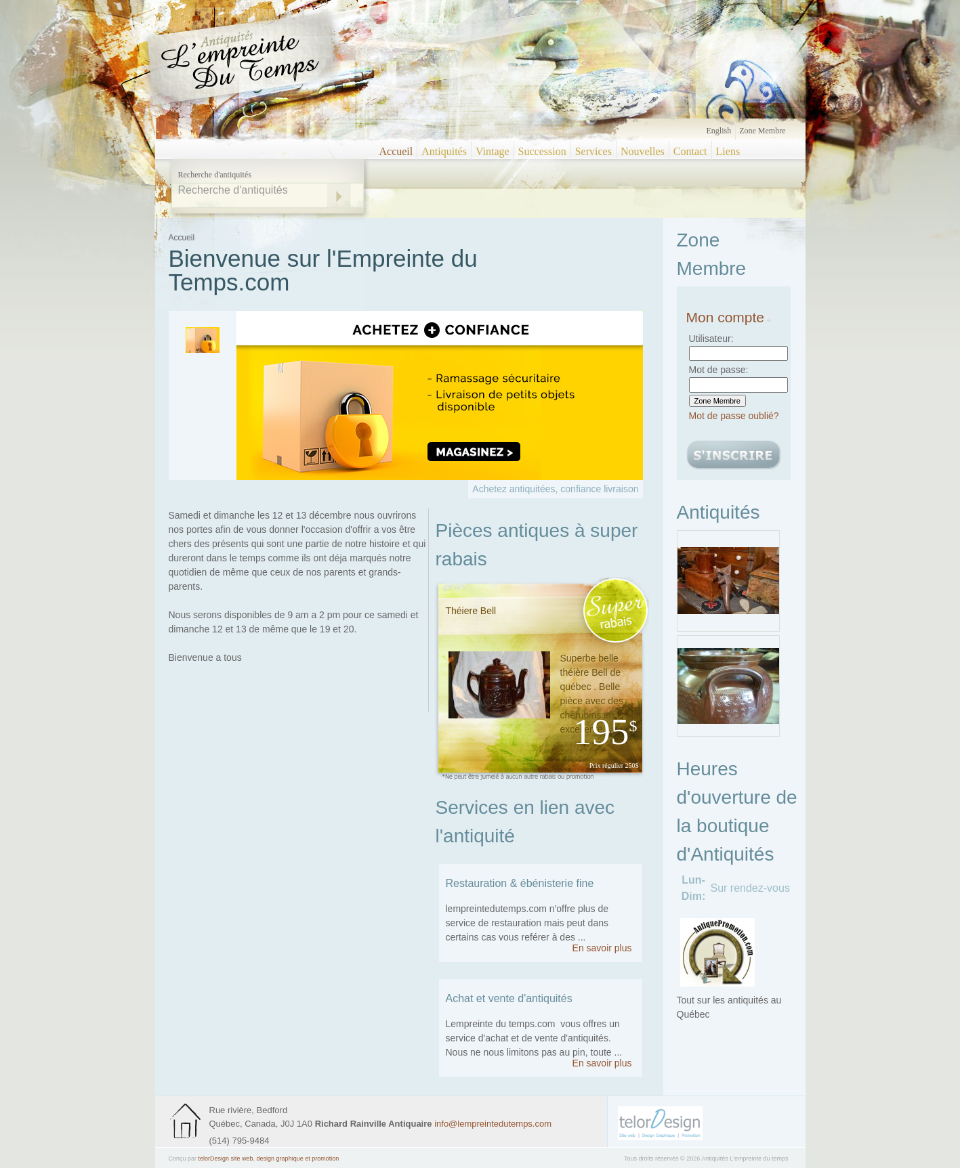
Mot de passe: (719, 369)
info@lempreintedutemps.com (492, 1124)
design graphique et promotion (298, 1158)
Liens (728, 151)
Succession (542, 151)
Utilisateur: (711, 338)
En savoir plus (602, 948)
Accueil (396, 151)
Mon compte (729, 317)
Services (593, 151)
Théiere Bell (471, 610)
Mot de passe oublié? (734, 415)
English (719, 130)
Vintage (492, 151)
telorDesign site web (226, 1158)
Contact (690, 151)
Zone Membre (762, 130)
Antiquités (444, 151)
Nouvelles (643, 151)
